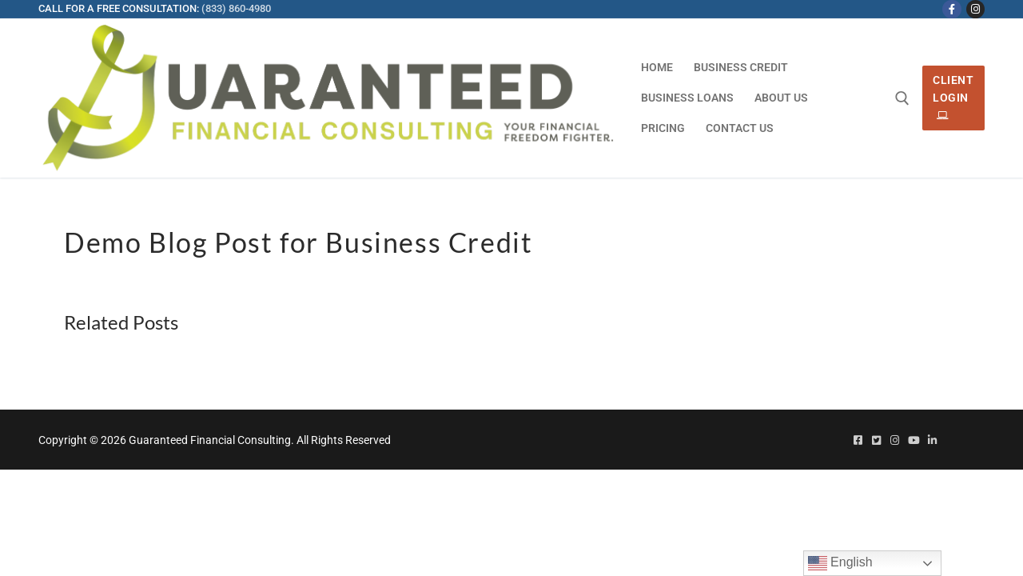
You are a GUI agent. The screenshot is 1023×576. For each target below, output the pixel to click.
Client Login (953, 98)
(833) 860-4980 (236, 8)
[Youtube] (913, 440)
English (840, 563)
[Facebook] (951, 9)
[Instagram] (975, 9)
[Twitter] (876, 440)
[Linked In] (932, 440)
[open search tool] (902, 98)
